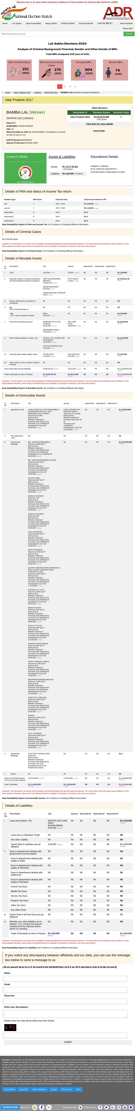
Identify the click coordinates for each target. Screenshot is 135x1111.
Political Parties (68, 23)
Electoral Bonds (86, 23)
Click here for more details (99, 124)
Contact (54, 1089)
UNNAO (37, 92)
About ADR (128, 28)
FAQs (78, 1089)
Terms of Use (66, 1089)
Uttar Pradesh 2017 (22, 92)
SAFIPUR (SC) (51, 92)
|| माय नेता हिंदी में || (104, 23)
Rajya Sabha (51, 23)
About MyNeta (126, 23)
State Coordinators (39, 1089)
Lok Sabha (16, 23)
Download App (70, 1107)
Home (5, 23)
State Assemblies (33, 23)
